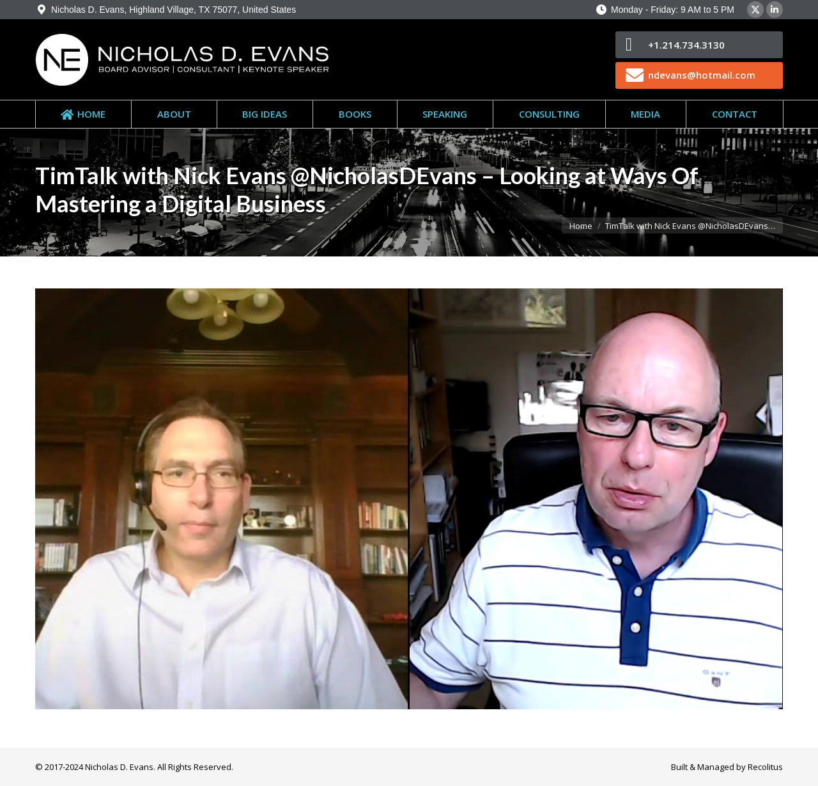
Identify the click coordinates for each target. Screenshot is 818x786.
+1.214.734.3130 (686, 44)
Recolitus (765, 767)
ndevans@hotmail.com (701, 74)
